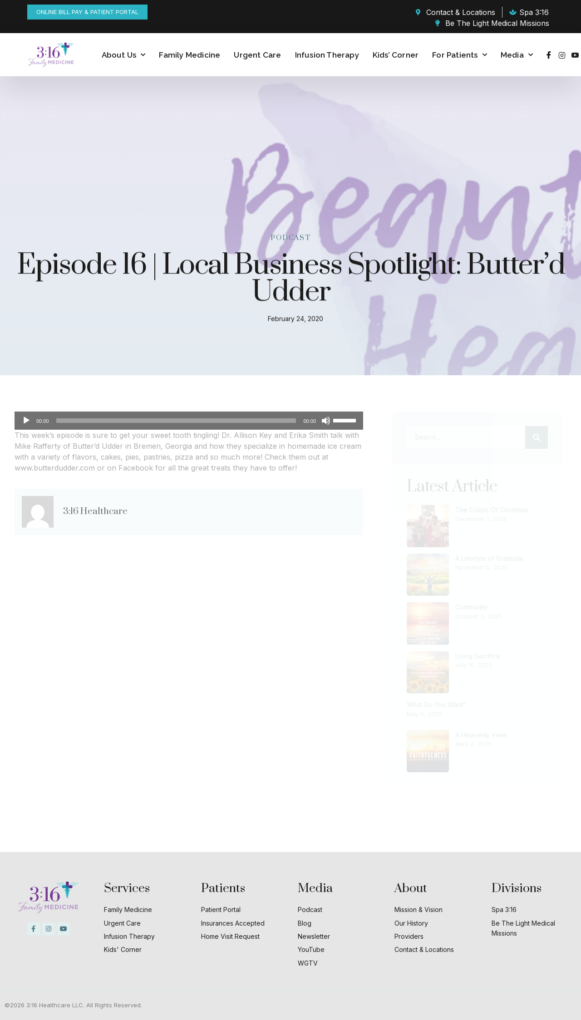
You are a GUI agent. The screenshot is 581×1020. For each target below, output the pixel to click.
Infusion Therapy (327, 54)
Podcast (291, 237)
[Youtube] (575, 54)
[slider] (176, 420)
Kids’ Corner (396, 54)
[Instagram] (561, 54)
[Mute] (325, 420)
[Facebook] (548, 54)
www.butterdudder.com (55, 467)
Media (517, 55)
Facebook (135, 467)
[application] (189, 421)
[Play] (26, 420)
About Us (124, 55)
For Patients (459, 55)
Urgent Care (257, 54)
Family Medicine (189, 54)
